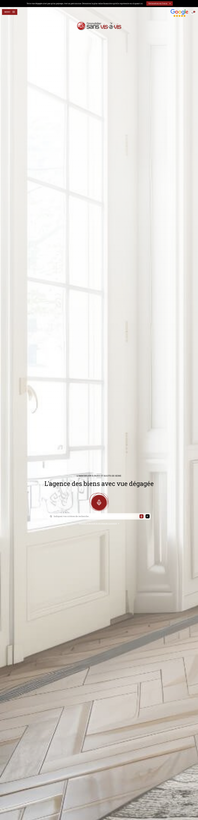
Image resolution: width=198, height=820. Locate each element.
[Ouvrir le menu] (9, 12)
